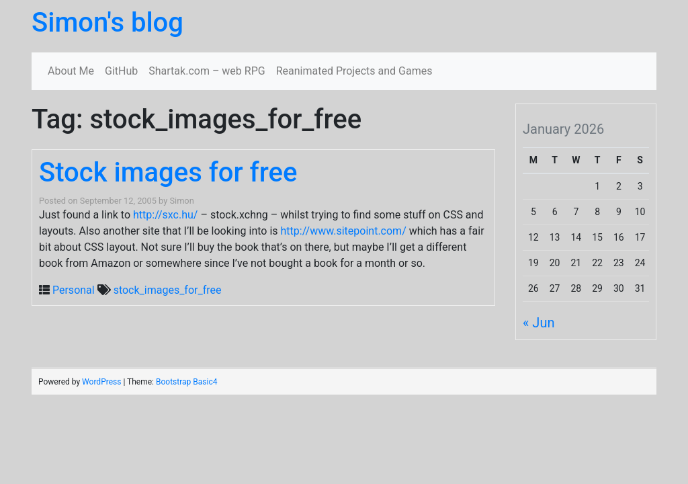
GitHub (121, 71)
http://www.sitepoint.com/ (343, 231)
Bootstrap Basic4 (186, 382)
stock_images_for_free (168, 290)
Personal (73, 290)
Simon (181, 201)
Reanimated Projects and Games (354, 71)
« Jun (538, 323)
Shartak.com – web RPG (206, 71)
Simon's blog (107, 22)
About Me (71, 71)
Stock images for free (168, 172)
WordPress (101, 382)
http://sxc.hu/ (165, 214)
